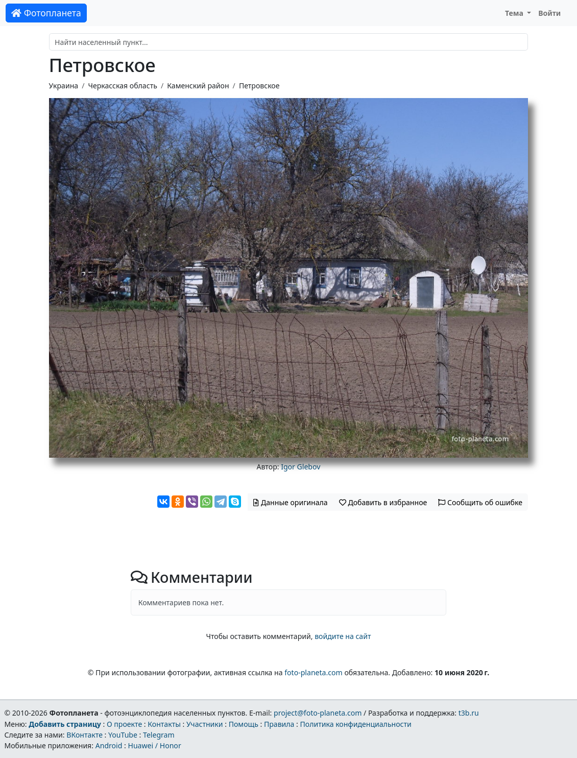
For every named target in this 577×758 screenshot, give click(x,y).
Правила (279, 724)
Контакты (164, 724)
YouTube (122, 735)
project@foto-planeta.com (318, 713)
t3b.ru (469, 713)
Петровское (259, 85)
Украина (64, 85)
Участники (204, 724)
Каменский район (198, 85)
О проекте (124, 724)
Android (109, 745)
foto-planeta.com (313, 672)
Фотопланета (46, 13)
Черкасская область (122, 85)
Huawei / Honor (154, 745)
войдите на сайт (343, 636)
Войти (549, 13)
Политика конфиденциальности (356, 724)
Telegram (159, 735)
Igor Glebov (300, 466)
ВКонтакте (84, 735)
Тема (515, 13)
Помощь (243, 724)
